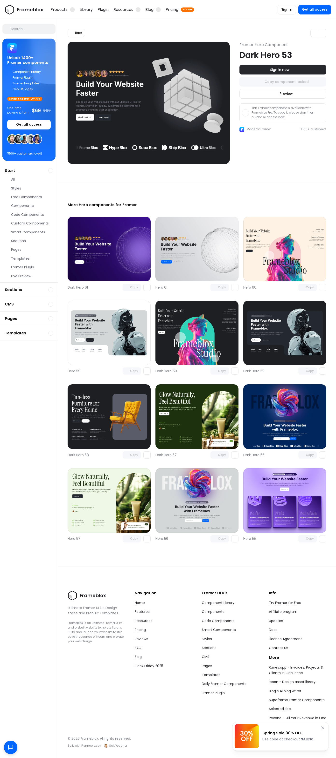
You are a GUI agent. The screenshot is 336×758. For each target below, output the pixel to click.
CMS (205, 656)
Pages (207, 665)
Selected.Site (280, 708)
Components (213, 611)
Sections (209, 647)
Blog (138, 656)
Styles (207, 638)
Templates (211, 674)
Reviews (141, 638)
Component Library (218, 602)
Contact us (278, 647)
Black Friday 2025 (149, 665)
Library (86, 9)
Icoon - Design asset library (292, 681)
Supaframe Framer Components (297, 699)
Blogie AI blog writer (285, 691)
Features (142, 611)
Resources (144, 620)
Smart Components (219, 629)
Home (140, 602)
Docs (273, 629)
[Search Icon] (29, 29)
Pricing (140, 629)
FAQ (138, 647)
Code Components (218, 620)
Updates (276, 620)
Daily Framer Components (224, 683)
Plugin (103, 9)
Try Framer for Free (285, 602)
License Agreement (285, 638)
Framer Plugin (213, 692)
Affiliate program (283, 611)
